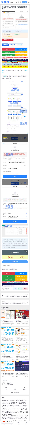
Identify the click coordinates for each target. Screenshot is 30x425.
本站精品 (4, 320)
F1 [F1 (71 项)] (8, 400)
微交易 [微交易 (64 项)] (4, 417)
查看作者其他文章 (15, 392)
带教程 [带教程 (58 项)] (21, 415)
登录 (24, 2)
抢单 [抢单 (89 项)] (23, 417)
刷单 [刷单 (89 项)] (19, 406)
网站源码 (18, 337)
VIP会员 (10, 256)
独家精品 (9, 31)
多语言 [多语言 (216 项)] (22, 412)
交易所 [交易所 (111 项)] (23, 400)
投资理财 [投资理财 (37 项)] (18, 417)
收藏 (19, 288)
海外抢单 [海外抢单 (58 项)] (21, 421)
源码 (5, 76)
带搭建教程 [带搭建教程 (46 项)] (15, 415)
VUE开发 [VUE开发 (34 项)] (12, 400)
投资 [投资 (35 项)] (14, 417)
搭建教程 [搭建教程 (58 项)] (20, 418)
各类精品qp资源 (8, 55)
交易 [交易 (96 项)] (17, 400)
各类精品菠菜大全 (21, 52)
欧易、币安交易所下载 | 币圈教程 (21, 49)
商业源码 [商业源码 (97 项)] (14, 412)
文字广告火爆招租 (21, 279)
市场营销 (4, 372)
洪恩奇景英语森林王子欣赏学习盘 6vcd (8, 339)
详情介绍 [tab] (5, 44)
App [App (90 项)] (4, 400)
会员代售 (6, 286)
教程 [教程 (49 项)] (25, 418)
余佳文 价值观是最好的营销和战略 (7, 374)
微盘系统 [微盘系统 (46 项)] (9, 417)
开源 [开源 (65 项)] (26, 415)
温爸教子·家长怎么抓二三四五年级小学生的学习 (22, 322)
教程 (16, 76)
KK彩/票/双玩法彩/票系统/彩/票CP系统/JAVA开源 (22, 356)
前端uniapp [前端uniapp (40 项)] (8, 409)
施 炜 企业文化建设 (6, 356)
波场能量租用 (8, 52)
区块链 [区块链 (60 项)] (14, 409)
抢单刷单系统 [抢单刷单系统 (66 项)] (13, 418)
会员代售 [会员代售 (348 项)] (12, 406)
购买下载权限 (8, 39)
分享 (15, 288)
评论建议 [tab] (19, 44)
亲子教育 (18, 320)
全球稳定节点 (8, 49)
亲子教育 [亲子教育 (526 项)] (12, 403)
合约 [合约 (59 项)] (18, 409)
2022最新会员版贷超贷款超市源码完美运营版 (7, 322)
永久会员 (22, 256)
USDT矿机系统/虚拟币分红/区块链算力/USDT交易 (22, 374)
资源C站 (5, 288)
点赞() (25, 288)
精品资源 (12, 286)
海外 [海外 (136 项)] (15, 421)
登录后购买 (15, 261)
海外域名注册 (21, 55)
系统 (3, 70)
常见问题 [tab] (12, 44)
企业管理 (4, 354)
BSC (15, 70)
